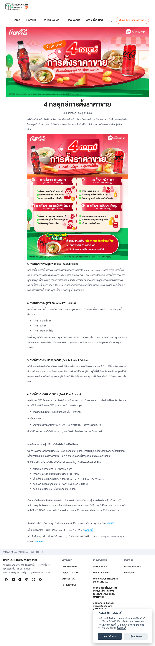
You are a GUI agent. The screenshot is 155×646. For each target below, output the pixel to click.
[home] (16, 6)
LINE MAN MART (70, 567)
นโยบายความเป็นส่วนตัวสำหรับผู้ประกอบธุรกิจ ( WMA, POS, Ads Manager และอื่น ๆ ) (105, 607)
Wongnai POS (68, 579)
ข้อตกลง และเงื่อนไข (101, 573)
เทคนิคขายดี (74, 20)
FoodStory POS (69, 585)
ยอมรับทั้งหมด (110, 636)
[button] (52, 20)
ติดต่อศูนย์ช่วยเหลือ (132, 567)
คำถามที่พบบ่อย (94, 20)
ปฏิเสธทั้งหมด (136, 636)
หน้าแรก (16, 20)
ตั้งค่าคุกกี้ (121, 628)
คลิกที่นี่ (110, 523)
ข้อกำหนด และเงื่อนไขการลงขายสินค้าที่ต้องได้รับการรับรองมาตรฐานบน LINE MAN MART (105, 592)
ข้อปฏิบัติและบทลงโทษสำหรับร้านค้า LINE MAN (105, 580)
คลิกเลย (39, 541)
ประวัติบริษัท (129, 573)
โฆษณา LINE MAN (70, 573)
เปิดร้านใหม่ (31, 20)
